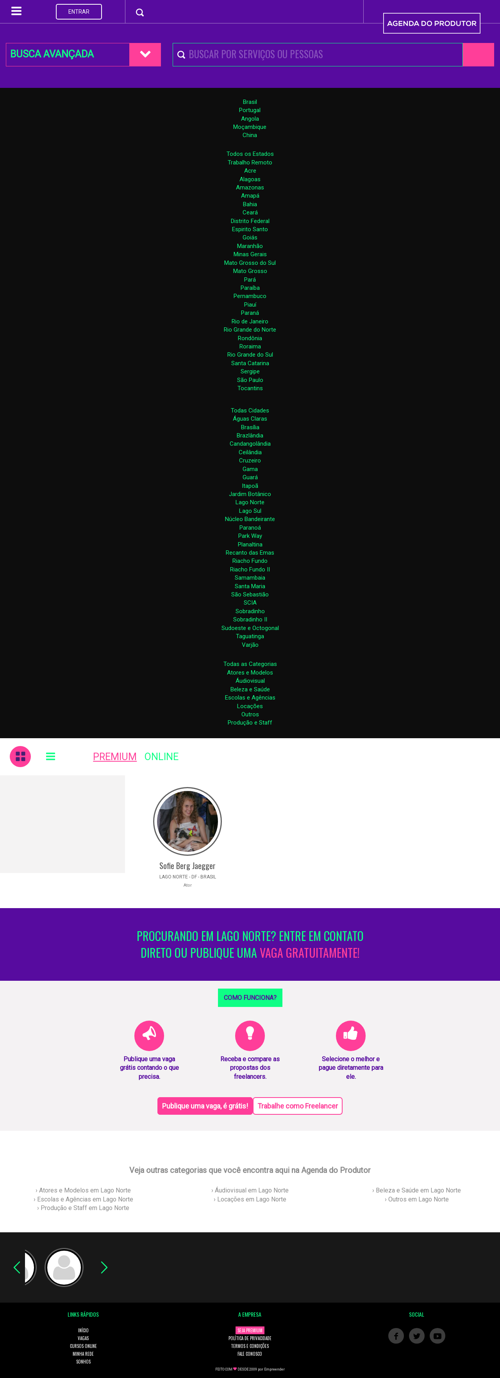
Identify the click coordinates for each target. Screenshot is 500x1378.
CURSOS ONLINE (83, 1346)
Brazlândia (250, 435)
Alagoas (250, 179)
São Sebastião (250, 594)
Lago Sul (250, 510)
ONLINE (162, 756)
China (250, 135)
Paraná (250, 312)
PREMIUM (115, 756)
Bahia (250, 204)
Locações (250, 706)
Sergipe (250, 371)
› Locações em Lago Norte (250, 1199)
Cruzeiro (250, 460)
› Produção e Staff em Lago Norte (83, 1208)
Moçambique (249, 126)
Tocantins (250, 388)
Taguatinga (250, 636)
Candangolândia (250, 443)
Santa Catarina (250, 363)
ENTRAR (78, 12)
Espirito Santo (250, 229)
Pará (250, 279)
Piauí (250, 304)
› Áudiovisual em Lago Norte (250, 1190)
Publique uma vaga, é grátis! (205, 1106)
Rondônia (250, 338)
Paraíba (250, 287)
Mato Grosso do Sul (250, 262)
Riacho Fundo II (250, 569)
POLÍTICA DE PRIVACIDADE (250, 1338)
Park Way (250, 535)
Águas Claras (250, 418)
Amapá (250, 195)
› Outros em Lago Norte (417, 1199)
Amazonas (250, 187)
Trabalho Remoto (250, 162)
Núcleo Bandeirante (250, 519)
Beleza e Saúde (250, 689)
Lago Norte (250, 502)
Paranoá (250, 527)
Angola (250, 118)
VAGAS (83, 1338)
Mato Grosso (250, 271)
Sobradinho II (250, 619)
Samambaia (250, 577)
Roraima (250, 346)
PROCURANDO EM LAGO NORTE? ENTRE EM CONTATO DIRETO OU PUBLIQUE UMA (250, 944)
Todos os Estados (250, 153)
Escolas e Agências (250, 697)
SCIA (250, 602)
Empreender (274, 1369)
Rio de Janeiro (250, 321)
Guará (250, 477)
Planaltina (250, 544)
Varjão (250, 644)
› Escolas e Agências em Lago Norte (83, 1199)
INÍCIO (83, 1330)
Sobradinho (250, 611)
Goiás (250, 237)
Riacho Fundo (250, 560)
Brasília (250, 427)
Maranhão (250, 246)
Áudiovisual (250, 680)
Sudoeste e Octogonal (250, 628)
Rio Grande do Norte (250, 329)
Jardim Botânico (250, 494)
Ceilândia (250, 452)
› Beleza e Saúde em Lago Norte (416, 1190)
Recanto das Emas (250, 552)
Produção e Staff (250, 722)
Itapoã (250, 485)
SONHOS (83, 1361)
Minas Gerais (250, 254)
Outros (250, 714)
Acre (250, 170)
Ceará (250, 212)
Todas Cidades (250, 410)
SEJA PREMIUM (250, 1330)
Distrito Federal (250, 221)
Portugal (250, 110)
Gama (250, 469)
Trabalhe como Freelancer (297, 1106)
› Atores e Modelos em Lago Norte (83, 1190)
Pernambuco (250, 296)
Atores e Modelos (250, 672)
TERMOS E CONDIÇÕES (250, 1346)
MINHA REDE (83, 1354)
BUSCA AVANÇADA (52, 54)
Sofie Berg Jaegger (187, 865)
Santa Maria (250, 586)
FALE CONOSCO (250, 1354)
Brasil (250, 101)
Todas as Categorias (250, 664)
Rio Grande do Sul (250, 354)
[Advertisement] (62, 824)
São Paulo (250, 380)
